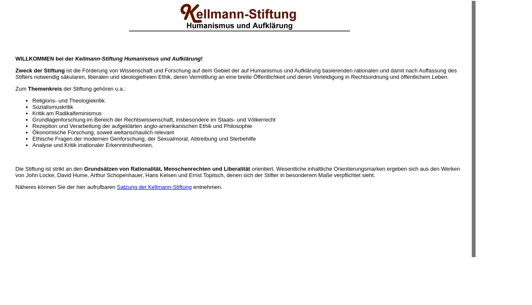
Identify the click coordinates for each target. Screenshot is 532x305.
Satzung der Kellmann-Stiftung (154, 187)
